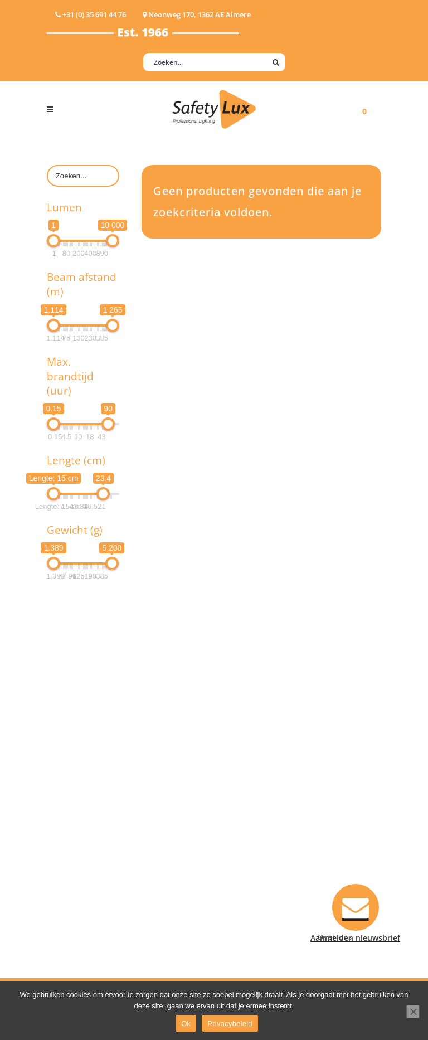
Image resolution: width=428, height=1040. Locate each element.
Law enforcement (175, 765)
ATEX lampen (71, 765)
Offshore (158, 780)
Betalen (239, 780)
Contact (240, 765)
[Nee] (413, 1011)
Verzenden (245, 794)
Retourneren (249, 823)
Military (156, 809)
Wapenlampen (74, 852)
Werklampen (71, 780)
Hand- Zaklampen (80, 736)
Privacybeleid (229, 1023)
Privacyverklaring (257, 867)
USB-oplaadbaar (77, 867)
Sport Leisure (167, 823)
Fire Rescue (163, 794)
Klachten (242, 809)
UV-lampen (68, 881)
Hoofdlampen (73, 751)
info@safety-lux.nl (343, 822)
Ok (186, 1023)
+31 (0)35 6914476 (342, 807)
